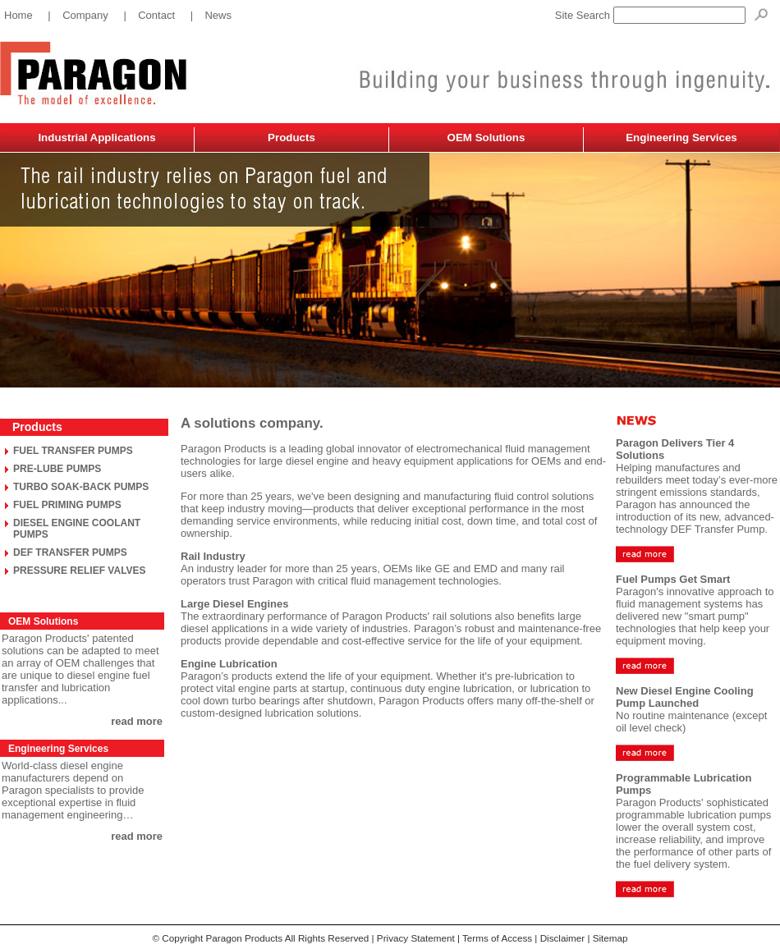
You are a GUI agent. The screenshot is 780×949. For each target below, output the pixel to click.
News (218, 15)
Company (85, 15)
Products (291, 137)
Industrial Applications (96, 137)
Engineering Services (681, 137)
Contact (156, 15)
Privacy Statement (416, 938)
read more (137, 721)
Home (18, 15)
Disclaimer (562, 938)
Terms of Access (497, 938)
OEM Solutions (486, 137)
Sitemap (610, 938)
